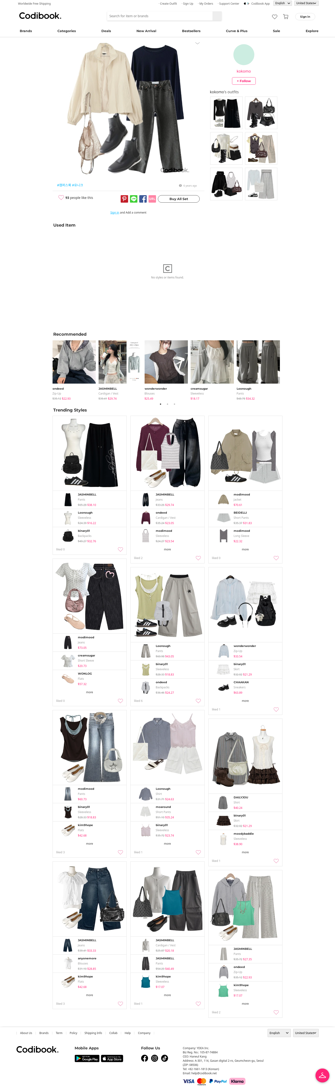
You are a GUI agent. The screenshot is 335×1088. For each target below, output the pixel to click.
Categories (66, 31)
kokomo (244, 71)
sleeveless (197, 393)
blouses (150, 393)
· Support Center (228, 4)
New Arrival (146, 31)
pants (240, 393)
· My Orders (205, 4)
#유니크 (77, 185)
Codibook (40, 15)
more (167, 549)
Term (59, 1033)
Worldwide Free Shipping (34, 4)
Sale (276, 31)
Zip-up (57, 393)
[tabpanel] (76, 369)
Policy (73, 1033)
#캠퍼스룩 (64, 185)
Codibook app (260, 4)
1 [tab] (160, 404)
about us (26, 1033)
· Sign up (187, 4)
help (128, 1033)
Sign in (114, 212)
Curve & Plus (236, 31)
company (144, 1033)
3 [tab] (174, 404)
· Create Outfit (168, 4)
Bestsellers (191, 31)
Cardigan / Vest (109, 393)
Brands (26, 31)
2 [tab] (167, 404)
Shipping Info (93, 1033)
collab (113, 1033)
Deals (106, 31)
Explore (312, 31)
